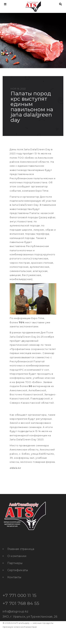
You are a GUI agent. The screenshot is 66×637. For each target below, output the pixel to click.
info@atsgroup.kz (15, 611)
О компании (16, 556)
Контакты (14, 577)
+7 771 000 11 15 (19, 595)
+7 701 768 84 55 (21, 603)
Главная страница (20, 549)
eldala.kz (15, 467)
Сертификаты (17, 570)
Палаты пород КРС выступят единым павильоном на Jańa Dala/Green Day (32, 106)
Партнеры (15, 563)
